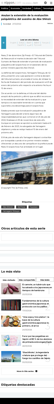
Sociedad (26, 8)
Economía (15, 8)
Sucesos (33, 207)
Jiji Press (21, 207)
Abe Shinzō (8, 207)
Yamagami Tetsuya (11, 211)
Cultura (37, 8)
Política (4, 8)
